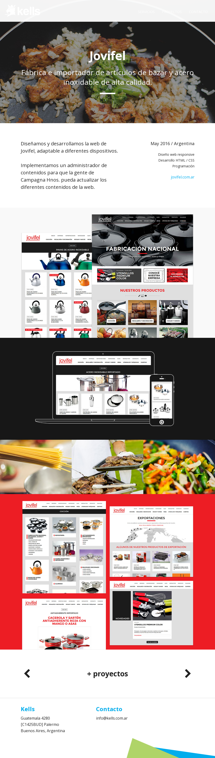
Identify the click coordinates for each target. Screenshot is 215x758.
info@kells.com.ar (112, 718)
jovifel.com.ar (182, 177)
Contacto (198, 11)
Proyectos (172, 11)
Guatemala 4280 (35, 718)
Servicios (146, 11)
